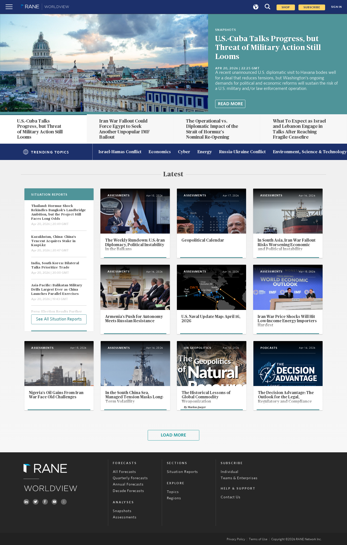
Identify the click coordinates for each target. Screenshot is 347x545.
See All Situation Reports (59, 319)
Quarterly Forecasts (130, 478)
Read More (230, 104)
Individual (230, 472)
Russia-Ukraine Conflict (242, 152)
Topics (173, 492)
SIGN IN (336, 7)
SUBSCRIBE (311, 7)
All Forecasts (124, 472)
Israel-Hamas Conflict (119, 152)
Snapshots (122, 511)
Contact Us (231, 497)
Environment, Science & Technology (310, 152)
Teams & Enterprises (239, 478)
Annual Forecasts (128, 484)
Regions (174, 498)
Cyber (184, 152)
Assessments (124, 517)
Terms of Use (258, 539)
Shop (286, 7)
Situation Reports (182, 472)
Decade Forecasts (128, 491)
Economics (159, 152)
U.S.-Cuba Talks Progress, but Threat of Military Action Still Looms (268, 48)
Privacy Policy (236, 539)
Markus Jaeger (197, 407)
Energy (204, 152)
